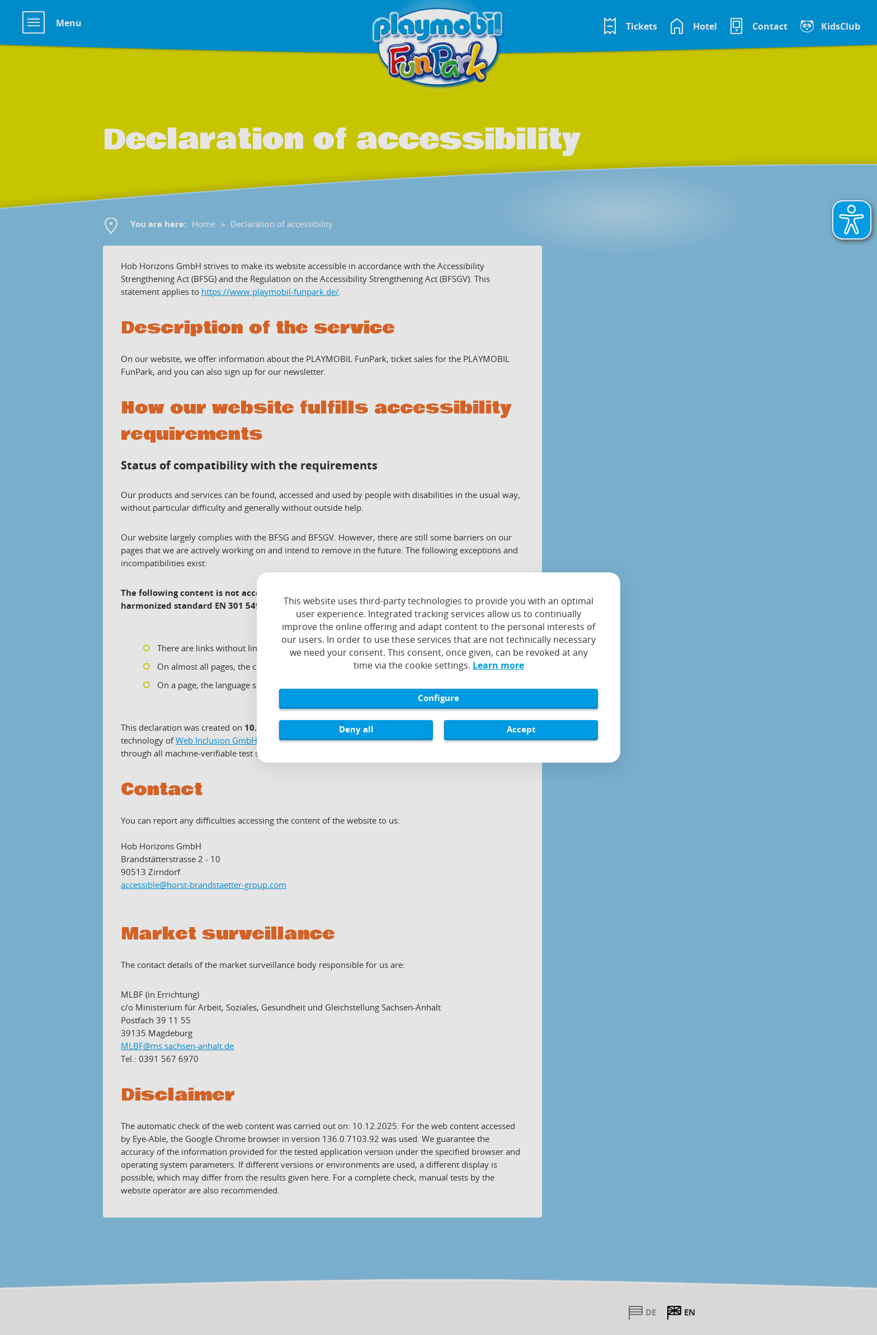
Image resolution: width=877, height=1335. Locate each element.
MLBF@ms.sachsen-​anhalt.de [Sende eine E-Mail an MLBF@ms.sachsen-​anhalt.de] (177, 1045)
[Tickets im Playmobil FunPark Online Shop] (629, 26)
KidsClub (840, 26)
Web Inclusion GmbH (216, 740)
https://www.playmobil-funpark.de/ (270, 291)
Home (203, 223)
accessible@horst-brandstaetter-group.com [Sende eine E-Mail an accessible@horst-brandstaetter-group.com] (203, 884)
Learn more (498, 665)
